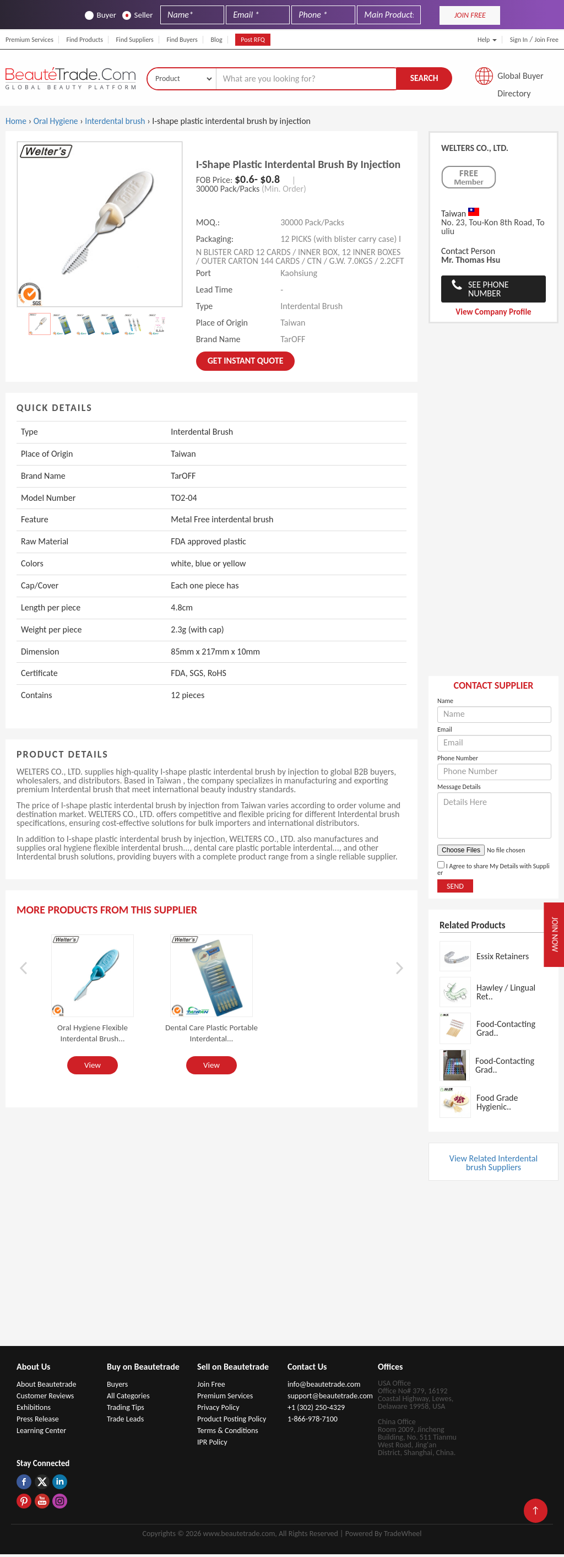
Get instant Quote (246, 363)
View (92, 1067)
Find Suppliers (135, 40)
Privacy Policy (218, 1410)
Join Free (546, 40)
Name (445, 703)
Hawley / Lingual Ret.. (505, 994)
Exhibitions (34, 1410)
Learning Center (41, 1433)
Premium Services (29, 40)
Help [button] (487, 40)
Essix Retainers (502, 958)
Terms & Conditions (227, 1433)
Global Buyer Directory (520, 80)
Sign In (519, 40)
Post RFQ (253, 40)
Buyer (100, 15)
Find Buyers (181, 40)
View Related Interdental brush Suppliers (493, 1165)
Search (424, 79)
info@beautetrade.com (324, 1387)
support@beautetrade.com (330, 1398)
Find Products (84, 40)
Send (455, 889)
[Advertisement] (493, 508)
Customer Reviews (45, 1398)
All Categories (128, 1398)
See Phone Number (488, 291)
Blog (216, 40)
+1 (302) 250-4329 (316, 1410)
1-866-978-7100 (313, 1421)
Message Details (459, 789)
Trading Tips (125, 1410)
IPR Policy (212, 1445)
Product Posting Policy (231, 1421)
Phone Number (457, 761)
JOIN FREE (470, 15)
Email (444, 732)
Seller (137, 15)
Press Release (38, 1421)
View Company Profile (493, 315)
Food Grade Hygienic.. (497, 1104)
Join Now (552, 934)
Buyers (117, 1387)
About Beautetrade (46, 1387)
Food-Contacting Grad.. (505, 1030)
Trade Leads (125, 1421)
